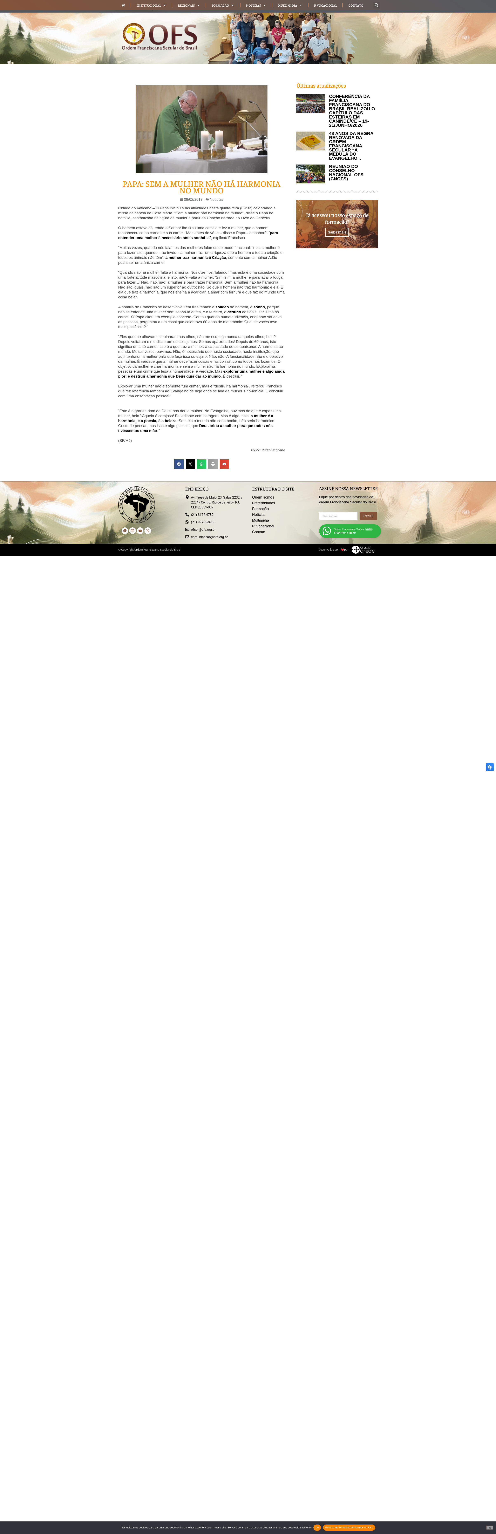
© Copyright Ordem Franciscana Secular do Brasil (149, 549)
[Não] (489, 1528)
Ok (317, 1527)
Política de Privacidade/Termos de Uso (349, 1527)
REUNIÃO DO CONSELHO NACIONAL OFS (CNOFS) (346, 172)
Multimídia (290, 5)
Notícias (256, 5)
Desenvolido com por (333, 549)
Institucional (151, 5)
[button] (376, 5)
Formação (223, 5)
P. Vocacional (325, 5)
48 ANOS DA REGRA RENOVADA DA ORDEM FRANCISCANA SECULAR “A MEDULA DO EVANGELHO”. (351, 146)
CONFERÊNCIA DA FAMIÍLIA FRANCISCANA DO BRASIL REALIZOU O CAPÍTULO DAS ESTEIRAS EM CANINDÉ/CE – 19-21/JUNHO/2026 (352, 111)
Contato (355, 5)
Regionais (189, 5)
